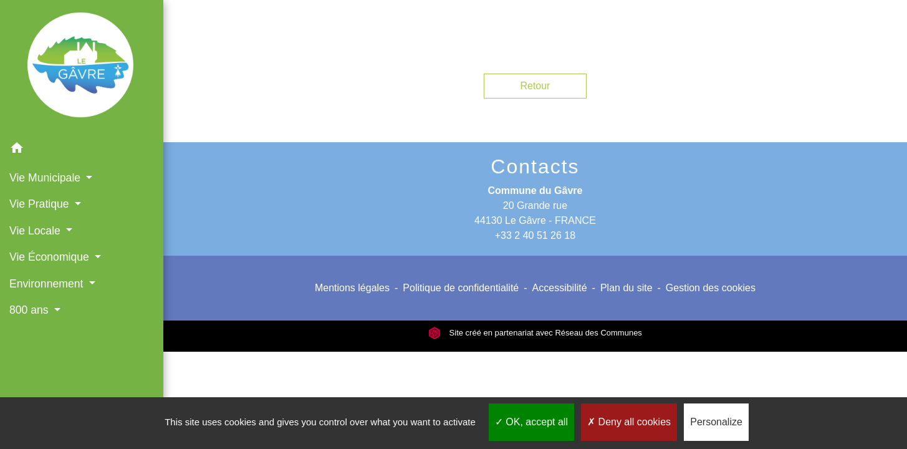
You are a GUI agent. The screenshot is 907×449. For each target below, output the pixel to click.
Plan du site (626, 287)
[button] (81, 150)
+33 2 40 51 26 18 (535, 235)
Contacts (535, 166)
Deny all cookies (629, 422)
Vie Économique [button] (50, 257)
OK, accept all (531, 422)
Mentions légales (352, 287)
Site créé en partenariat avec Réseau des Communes (535, 332)
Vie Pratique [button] (40, 204)
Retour (535, 85)
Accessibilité (559, 287)
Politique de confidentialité (461, 287)
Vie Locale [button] (36, 230)
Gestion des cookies (711, 287)
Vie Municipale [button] (46, 177)
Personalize (716, 422)
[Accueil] (81, 67)
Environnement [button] (47, 284)
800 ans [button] (30, 310)
